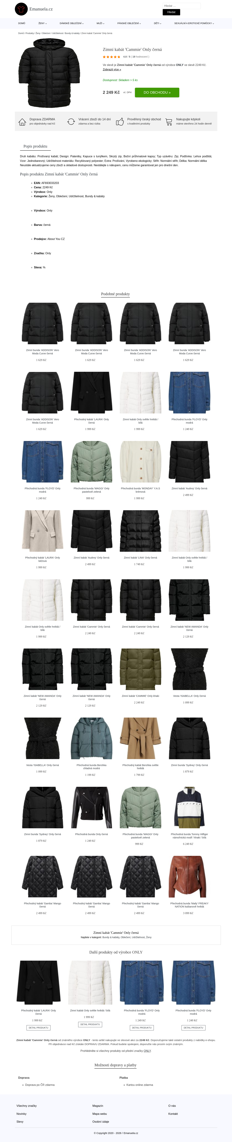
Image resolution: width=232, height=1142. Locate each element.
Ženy (41, 23)
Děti (156, 23)
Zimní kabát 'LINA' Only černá (140, 557)
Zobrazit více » (112, 69)
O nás (172, 1105)
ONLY (179, 64)
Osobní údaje (101, 1121)
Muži (99, 23)
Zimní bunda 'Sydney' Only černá (189, 765)
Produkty (30, 33)
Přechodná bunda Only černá (91, 834)
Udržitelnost (57, 33)
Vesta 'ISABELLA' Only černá (189, 696)
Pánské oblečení (128, 23)
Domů (21, 23)
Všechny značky (27, 1105)
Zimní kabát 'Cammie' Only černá (91, 626)
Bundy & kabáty (72, 33)
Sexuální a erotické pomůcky (193, 23)
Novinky (22, 1113)
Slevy (20, 1121)
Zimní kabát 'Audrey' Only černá (189, 488)
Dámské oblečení (70, 23)
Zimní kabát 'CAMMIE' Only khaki (140, 696)
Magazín (98, 1105)
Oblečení (46, 33)
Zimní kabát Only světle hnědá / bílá (90, 1010)
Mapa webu (100, 1113)
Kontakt (173, 1113)
